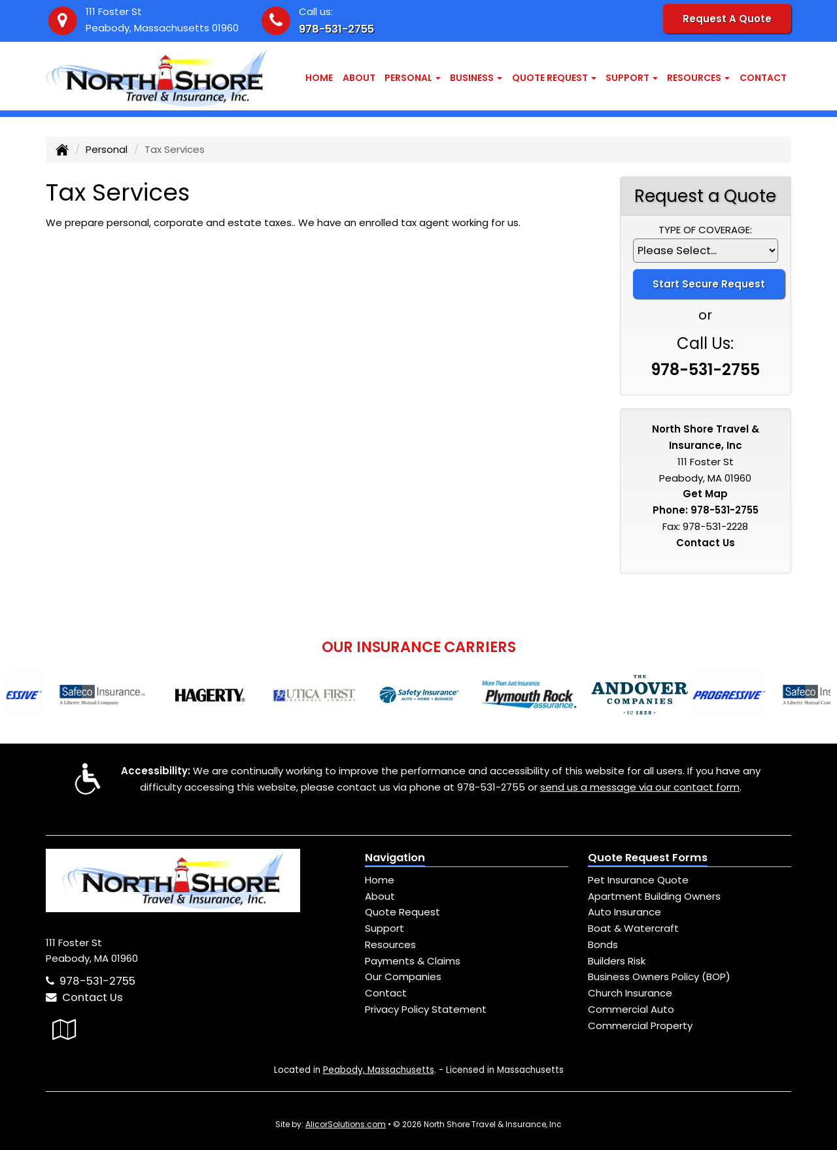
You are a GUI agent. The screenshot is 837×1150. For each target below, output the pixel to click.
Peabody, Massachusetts (378, 1070)
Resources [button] (698, 77)
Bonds (603, 944)
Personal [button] (412, 77)
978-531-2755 (336, 29)
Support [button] (632, 77)
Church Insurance (630, 993)
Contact (763, 77)
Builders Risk (616, 961)
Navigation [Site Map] (395, 857)
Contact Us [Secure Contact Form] (705, 543)
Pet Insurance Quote (638, 880)
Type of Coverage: (705, 230)
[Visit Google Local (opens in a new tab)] (64, 1029)
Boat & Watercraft (633, 928)
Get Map (705, 494)
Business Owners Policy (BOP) (659, 976)
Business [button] (476, 77)
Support (384, 928)
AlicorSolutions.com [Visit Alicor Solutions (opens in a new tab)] (345, 1124)
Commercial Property (640, 1025)
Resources (390, 944)
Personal (107, 149)
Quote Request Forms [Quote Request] (648, 857)
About (359, 77)
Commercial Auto (631, 1009)
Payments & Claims (412, 961)
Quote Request (402, 912)
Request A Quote (727, 18)
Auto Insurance (624, 912)
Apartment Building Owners (654, 896)
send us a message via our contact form (640, 787)
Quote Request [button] (554, 77)
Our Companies (403, 976)
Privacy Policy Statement (426, 1009)
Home (319, 77)
